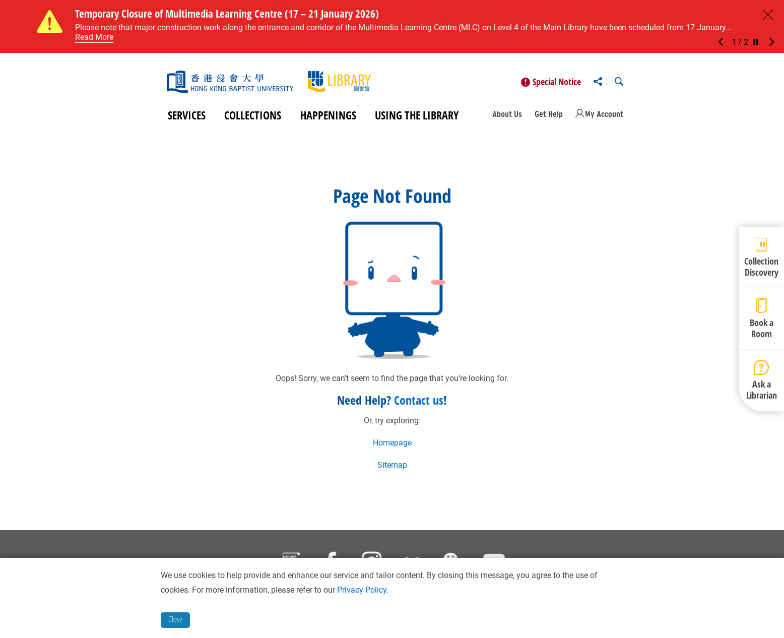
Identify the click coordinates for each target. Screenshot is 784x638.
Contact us (418, 400)
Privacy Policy (361, 590)
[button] (723, 42)
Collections (252, 114)
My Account (604, 113)
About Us (507, 113)
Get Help (549, 113)
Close (175, 619)
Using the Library (417, 114)
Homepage (392, 443)
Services (187, 114)
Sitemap (392, 465)
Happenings (328, 114)
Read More (94, 37)
